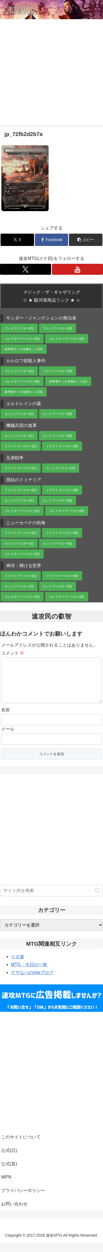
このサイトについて (21, 1145)
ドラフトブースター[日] (21, 446)
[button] (85, 240)
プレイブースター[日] (19, 328)
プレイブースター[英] (57, 328)
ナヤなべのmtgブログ (32, 981)
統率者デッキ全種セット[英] (24, 349)
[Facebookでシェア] (51, 240)
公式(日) (9, 1159)
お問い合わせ (14, 1212)
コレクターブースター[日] (22, 338)
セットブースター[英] (57, 413)
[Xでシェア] (17, 240)
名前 (5, 718)
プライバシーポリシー (23, 1199)
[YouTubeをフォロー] (77, 269)
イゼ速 (17, 965)
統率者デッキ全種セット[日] (68, 381)
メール (7, 737)
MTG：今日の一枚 (29, 973)
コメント (12, 653)
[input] (51, 899)
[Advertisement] (51, 73)
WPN (6, 1185)
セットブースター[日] (19, 413)
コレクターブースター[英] (66, 338)
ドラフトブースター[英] (62, 446)
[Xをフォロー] (25, 269)
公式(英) (9, 1172)
